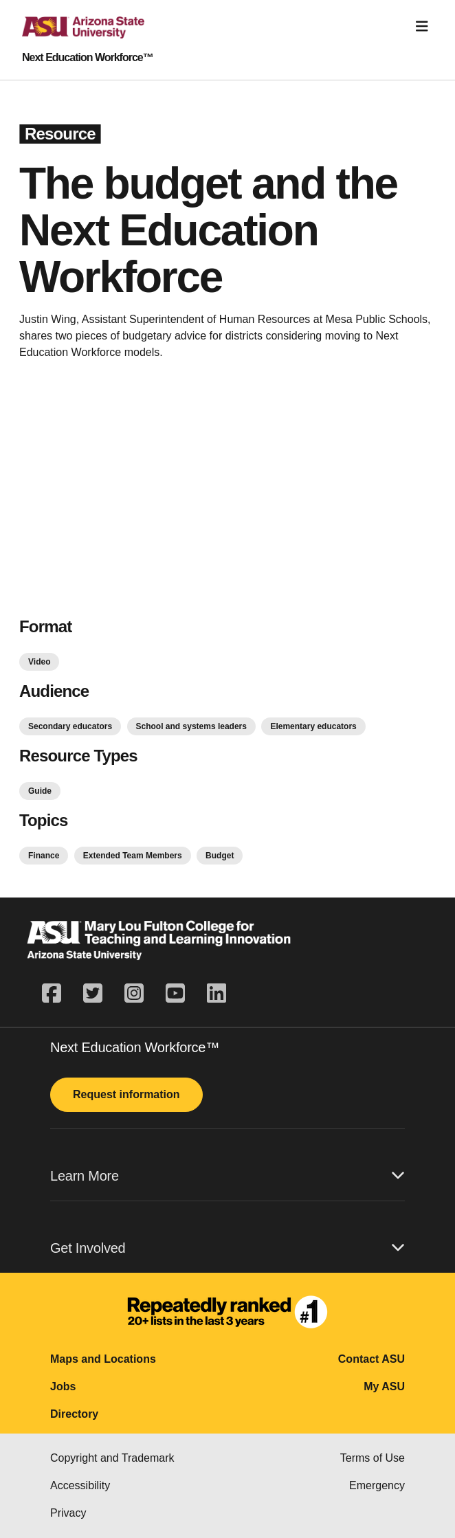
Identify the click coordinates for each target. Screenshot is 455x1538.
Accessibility (80, 1485)
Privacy (68, 1513)
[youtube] (175, 993)
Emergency (377, 1485)
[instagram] (134, 993)
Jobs (63, 1386)
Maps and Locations (103, 1359)
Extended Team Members (132, 855)
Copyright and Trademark (112, 1458)
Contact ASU (371, 1359)
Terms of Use (372, 1458)
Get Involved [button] (227, 1248)
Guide (40, 791)
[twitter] (92, 993)
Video (39, 662)
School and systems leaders (191, 726)
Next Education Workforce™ (87, 57)
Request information (126, 1094)
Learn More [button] (227, 1175)
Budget (220, 855)
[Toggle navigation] (422, 26)
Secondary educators (70, 726)
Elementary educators (313, 726)
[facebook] (57, 993)
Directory (74, 1414)
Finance (43, 855)
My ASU (384, 1386)
